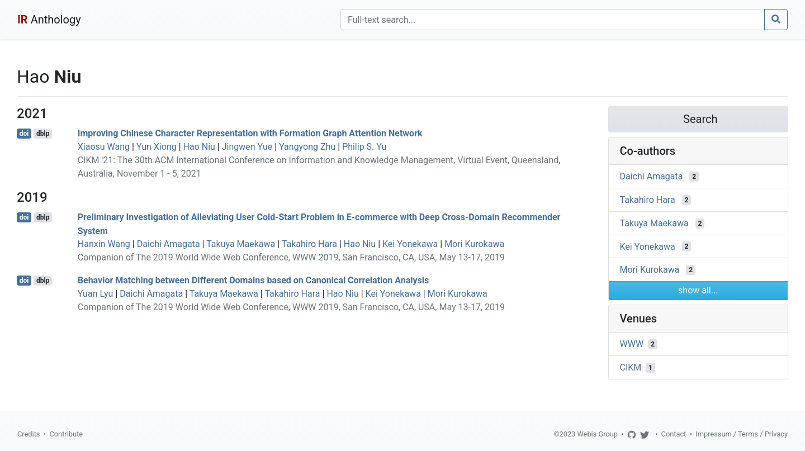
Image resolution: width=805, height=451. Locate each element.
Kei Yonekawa (410, 244)
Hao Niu (199, 146)
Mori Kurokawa (474, 244)
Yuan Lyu (95, 293)
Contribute (66, 434)
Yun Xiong (156, 146)
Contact (673, 434)
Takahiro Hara (309, 244)
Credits (28, 434)
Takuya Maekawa (240, 244)
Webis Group (597, 434)
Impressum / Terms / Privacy (741, 434)
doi (24, 133)
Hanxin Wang (104, 244)
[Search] (552, 19)
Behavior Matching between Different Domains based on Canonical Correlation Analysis (253, 280)
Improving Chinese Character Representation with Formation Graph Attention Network (250, 133)
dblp (42, 133)
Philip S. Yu (364, 146)
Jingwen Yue (247, 146)
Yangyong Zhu (307, 146)
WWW (632, 344)
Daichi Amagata (168, 244)
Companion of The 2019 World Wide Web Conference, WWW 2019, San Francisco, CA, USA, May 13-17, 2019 (291, 257)
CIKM (631, 367)
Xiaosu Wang (104, 146)
